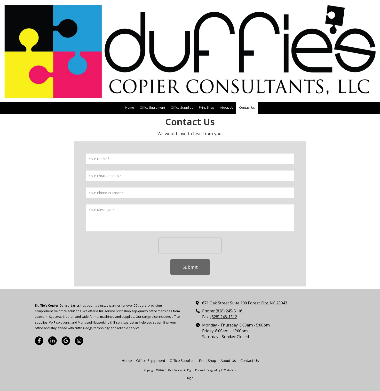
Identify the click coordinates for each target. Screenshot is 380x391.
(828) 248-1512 (223, 316)
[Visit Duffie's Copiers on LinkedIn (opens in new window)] (52, 340)
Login (190, 378)
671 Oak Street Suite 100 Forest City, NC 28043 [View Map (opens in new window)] (244, 303)
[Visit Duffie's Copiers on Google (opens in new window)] (66, 340)
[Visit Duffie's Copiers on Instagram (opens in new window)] (79, 340)
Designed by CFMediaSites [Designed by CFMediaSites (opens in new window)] (221, 370)
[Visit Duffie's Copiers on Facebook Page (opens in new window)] (39, 340)
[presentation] (190, 245)
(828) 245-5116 (229, 311)
